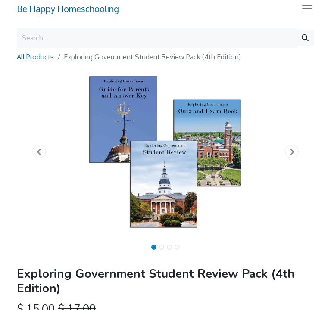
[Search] (305, 38)
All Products (35, 57)
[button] (39, 151)
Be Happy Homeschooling (68, 8)
